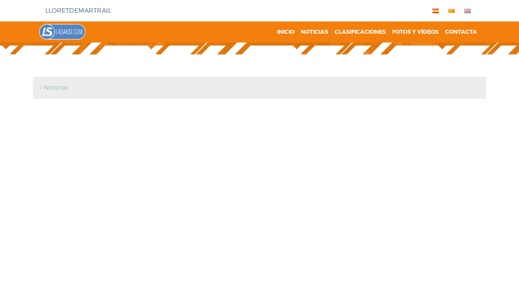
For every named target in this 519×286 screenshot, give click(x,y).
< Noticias (53, 87)
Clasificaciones (360, 32)
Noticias (314, 32)
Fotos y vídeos (415, 32)
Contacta (461, 32)
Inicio (285, 32)
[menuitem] (434, 10)
